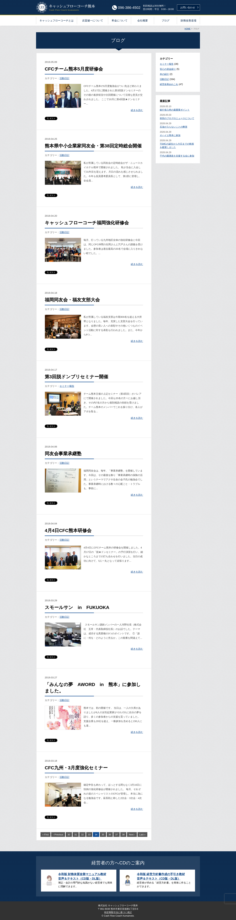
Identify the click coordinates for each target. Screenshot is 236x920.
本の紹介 (164, 74)
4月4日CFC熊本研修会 (68, 530)
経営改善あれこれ (169, 84)
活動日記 (64, 78)
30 (69, 834)
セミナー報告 (66, 386)
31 (75, 834)
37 (116, 834)
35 (103, 834)
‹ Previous (58, 834)
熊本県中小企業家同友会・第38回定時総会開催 (93, 145)
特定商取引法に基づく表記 (118, 912)
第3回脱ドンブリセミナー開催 (76, 376)
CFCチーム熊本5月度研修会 (74, 68)
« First (45, 834)
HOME (187, 29)
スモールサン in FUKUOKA (77, 607)
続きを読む (137, 110)
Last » (142, 834)
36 (109, 834)
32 (82, 834)
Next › (132, 834)
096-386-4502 (129, 8)
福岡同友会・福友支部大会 (72, 299)
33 (89, 834)
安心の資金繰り (168, 69)
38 (123, 834)
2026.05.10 (178, 108)
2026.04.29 (178, 125)
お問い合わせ (187, 7)
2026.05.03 (178, 117)
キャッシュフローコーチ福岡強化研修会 (87, 222)
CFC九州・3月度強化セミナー (76, 767)
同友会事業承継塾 (63, 453)
